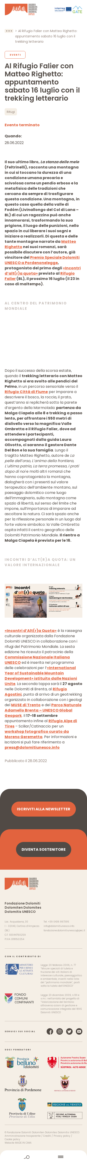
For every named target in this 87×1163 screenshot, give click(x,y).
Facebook (50, 1031)
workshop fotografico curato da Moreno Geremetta (37, 734)
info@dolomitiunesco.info (59, 926)
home (43, 1157)
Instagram (59, 1031)
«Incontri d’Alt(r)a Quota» (31, 630)
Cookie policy (12, 1139)
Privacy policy (62, 1136)
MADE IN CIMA (23, 1143)
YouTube (79, 1031)
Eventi (15, 55)
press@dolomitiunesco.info (32, 747)
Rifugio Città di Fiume (26, 391)
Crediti (47, 1136)
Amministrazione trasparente (23, 1136)
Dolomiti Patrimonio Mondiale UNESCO (21, 9)
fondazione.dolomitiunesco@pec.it (64, 930)
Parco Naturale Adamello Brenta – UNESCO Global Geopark (43, 710)
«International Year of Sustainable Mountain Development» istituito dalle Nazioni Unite (41, 675)
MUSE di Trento (26, 705)
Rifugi (11, 112)
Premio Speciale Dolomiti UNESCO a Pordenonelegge (42, 260)
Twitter (69, 1031)
